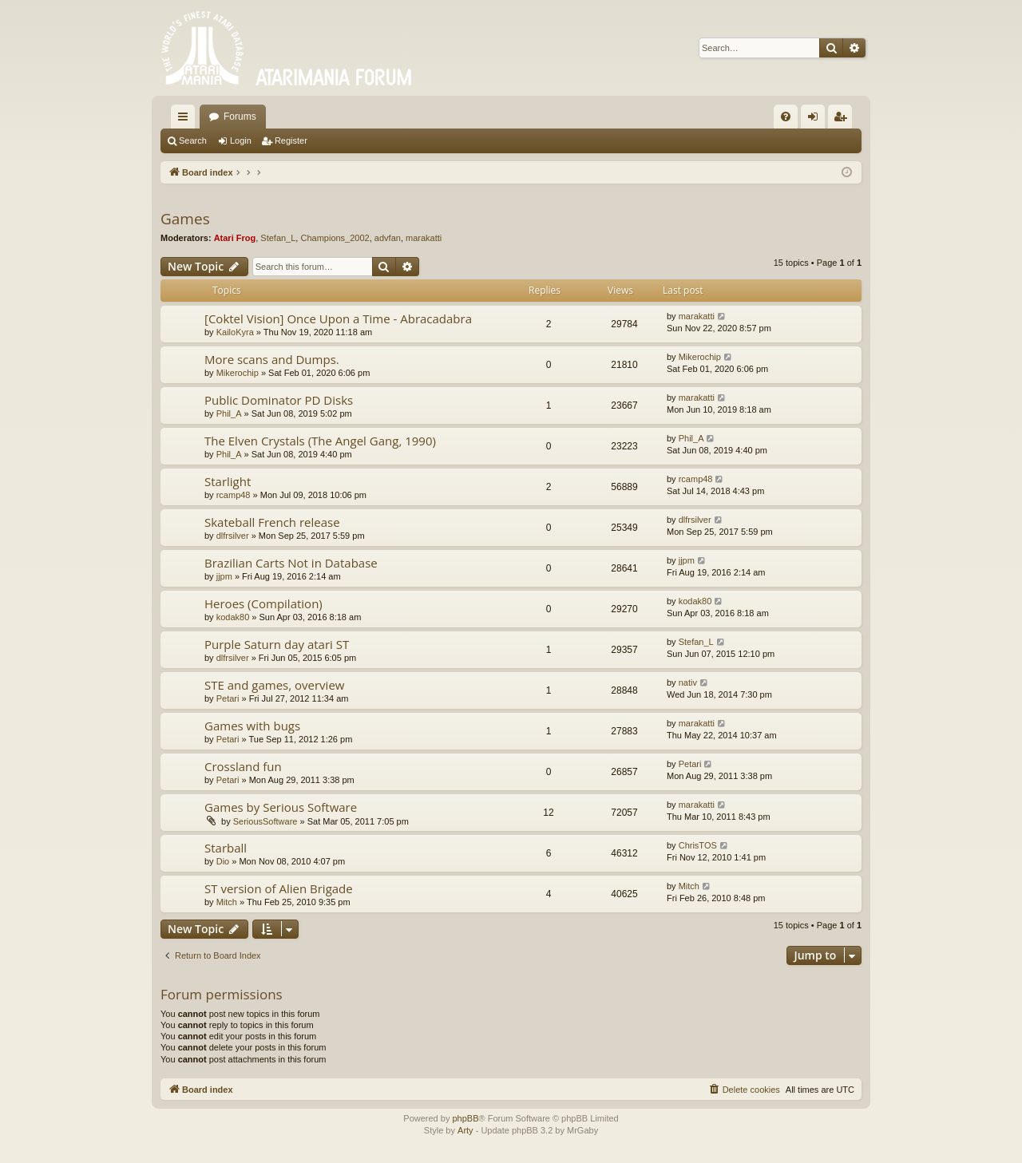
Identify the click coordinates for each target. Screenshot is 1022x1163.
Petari (228, 698)
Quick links (186, 120)
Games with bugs (252, 726)
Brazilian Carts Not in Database (291, 563)
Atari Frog (235, 238)
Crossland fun (243, 766)
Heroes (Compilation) (263, 603)
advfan (387, 238)
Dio (223, 861)
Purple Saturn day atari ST (276, 644)
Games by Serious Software (280, 807)
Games (185, 218)
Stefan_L (277, 238)
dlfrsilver (232, 535)
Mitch (226, 902)
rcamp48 (233, 495)
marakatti (424, 238)
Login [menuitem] (816, 120)
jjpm (224, 576)
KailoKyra (235, 332)
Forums (240, 116)
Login (241, 140)
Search (193, 140)
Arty (465, 1130)
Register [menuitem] (843, 120)
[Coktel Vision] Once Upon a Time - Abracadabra (338, 318)
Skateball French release (272, 522)
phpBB (465, 1118)
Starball (225, 848)
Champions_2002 (334, 238)
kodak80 (233, 617)
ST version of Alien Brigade (278, 888)
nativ (688, 682)
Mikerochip (237, 373)
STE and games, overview (274, 685)
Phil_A (229, 413)
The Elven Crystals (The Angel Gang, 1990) (320, 441)
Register (291, 140)
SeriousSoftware (265, 821)
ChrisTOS (698, 845)
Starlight (227, 481)
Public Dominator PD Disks (278, 400)
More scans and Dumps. (271, 359)
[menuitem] (786, 117)
